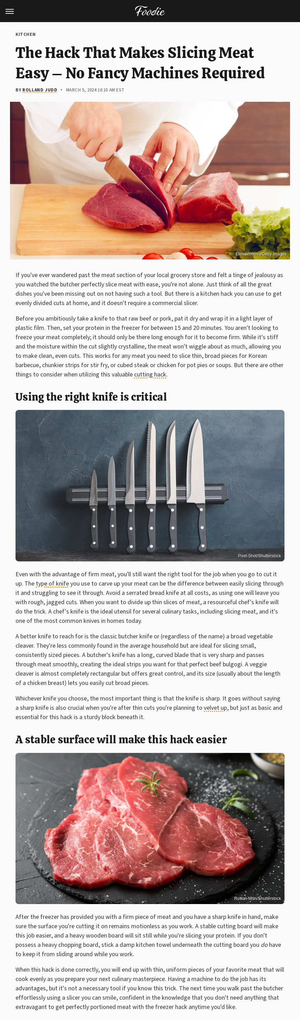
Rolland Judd (39, 90)
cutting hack (150, 374)
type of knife (52, 583)
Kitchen (26, 34)
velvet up (215, 708)
